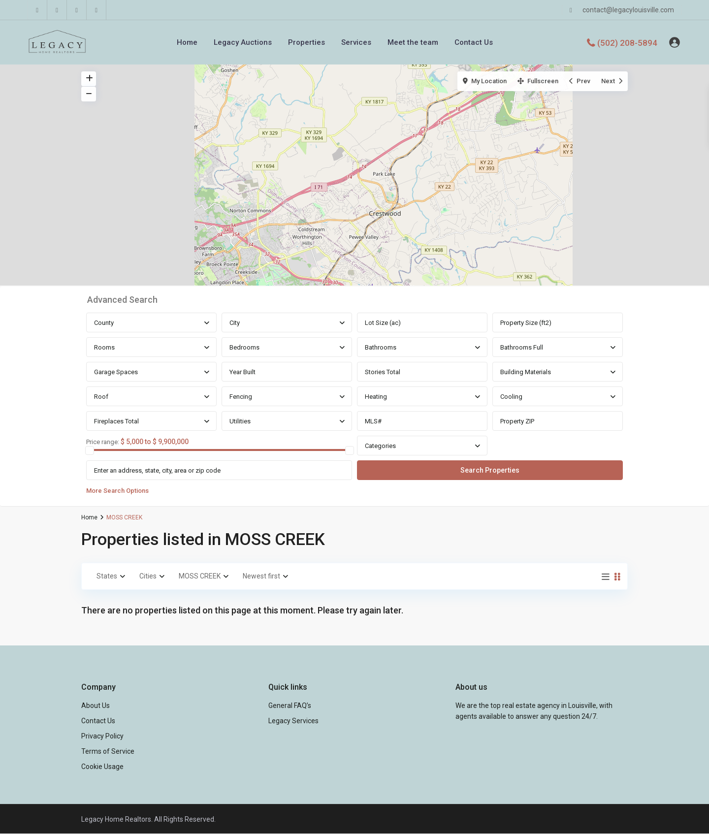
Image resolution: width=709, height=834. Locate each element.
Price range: (102, 442)
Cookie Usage (102, 766)
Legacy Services (293, 721)
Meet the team (412, 42)
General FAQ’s (289, 705)
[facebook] (37, 10)
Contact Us (473, 42)
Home (187, 42)
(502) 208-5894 (627, 42)
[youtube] (77, 10)
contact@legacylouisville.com (628, 10)
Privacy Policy (102, 736)
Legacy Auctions (243, 42)
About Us (95, 705)
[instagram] (96, 10)
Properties (306, 42)
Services (356, 42)
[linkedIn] (57, 10)
